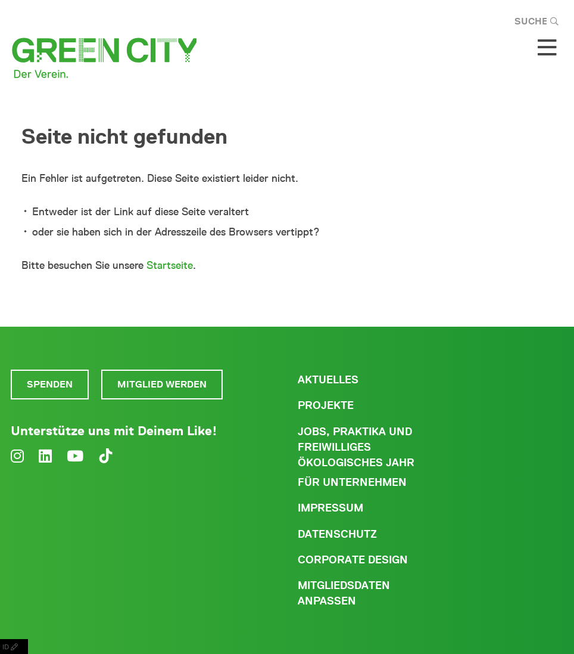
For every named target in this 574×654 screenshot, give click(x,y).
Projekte (326, 405)
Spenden (50, 384)
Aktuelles (328, 379)
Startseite (169, 265)
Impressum (330, 507)
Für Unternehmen (352, 482)
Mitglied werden (162, 384)
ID (14, 646)
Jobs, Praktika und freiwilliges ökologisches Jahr (356, 447)
